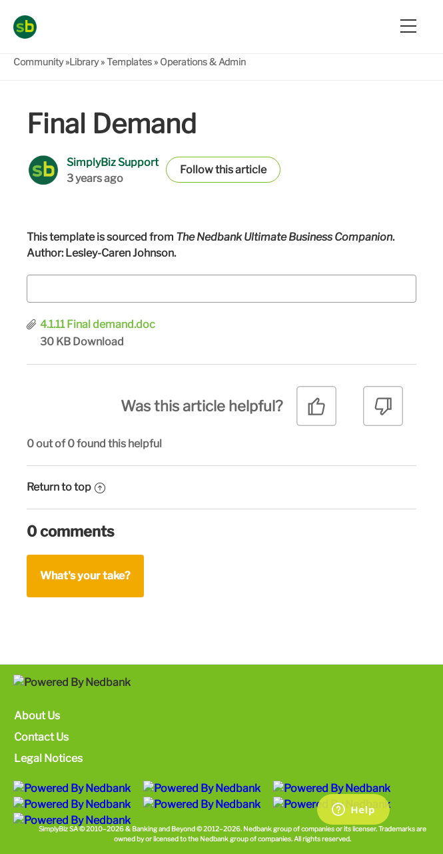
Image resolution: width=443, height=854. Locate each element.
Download (98, 341)
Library (84, 61)
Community (38, 61)
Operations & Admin (203, 61)
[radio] (316, 411)
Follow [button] (196, 169)
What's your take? (85, 575)
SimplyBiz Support (113, 162)
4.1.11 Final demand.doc (97, 324)
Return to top (66, 487)
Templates (129, 61)
